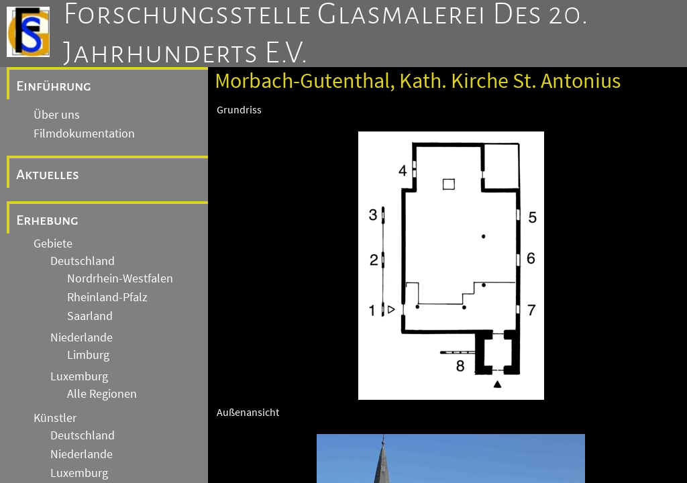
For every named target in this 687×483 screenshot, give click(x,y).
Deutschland (82, 261)
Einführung (53, 85)
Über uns (57, 114)
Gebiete (53, 243)
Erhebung (47, 220)
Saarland (90, 316)
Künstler (55, 418)
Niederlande (81, 337)
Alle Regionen (102, 393)
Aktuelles (47, 174)
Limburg (88, 354)
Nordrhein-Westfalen (120, 278)
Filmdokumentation (84, 133)
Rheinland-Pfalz (107, 297)
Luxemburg (79, 376)
